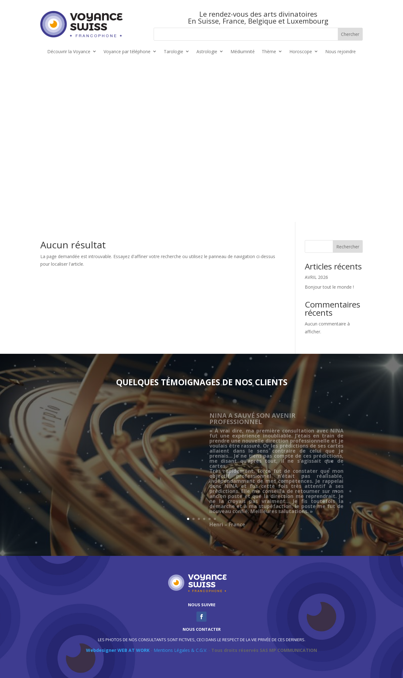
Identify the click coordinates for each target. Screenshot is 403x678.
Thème (269, 51)
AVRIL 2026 (316, 277)
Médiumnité (242, 51)
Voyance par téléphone (127, 51)
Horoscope (300, 51)
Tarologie (173, 51)
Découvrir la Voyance (68, 51)
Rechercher (347, 247)
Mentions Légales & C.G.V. (180, 650)
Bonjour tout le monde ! (329, 287)
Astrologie (206, 51)
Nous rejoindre (340, 51)
